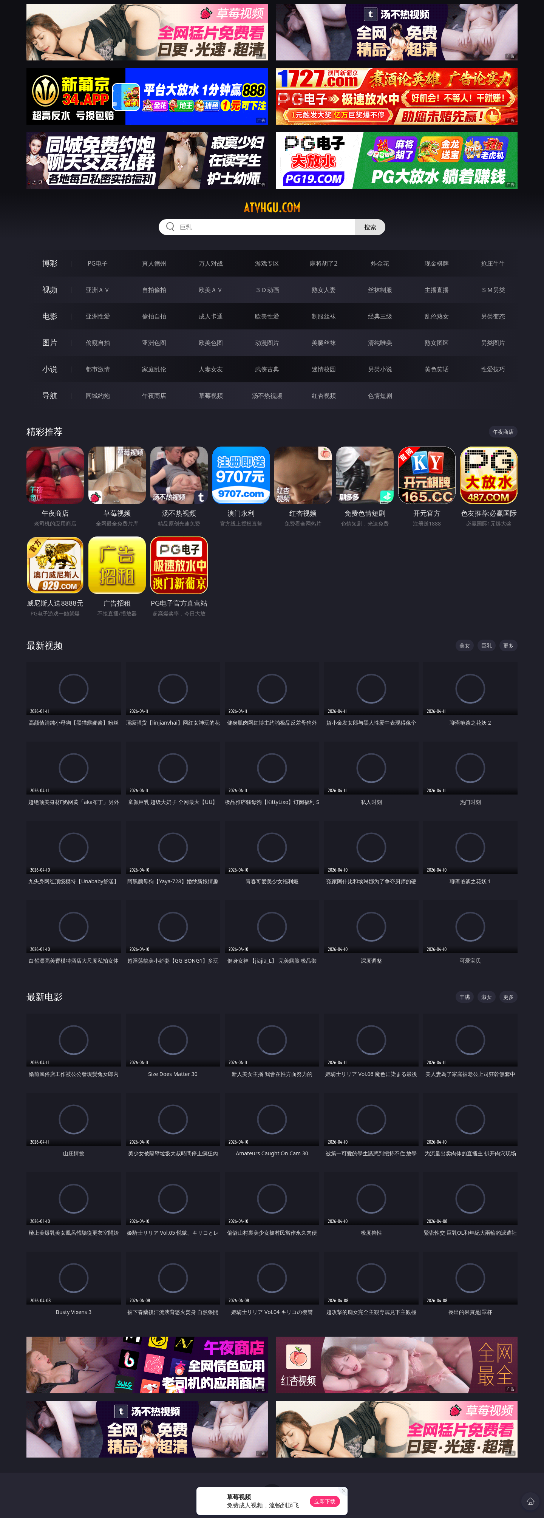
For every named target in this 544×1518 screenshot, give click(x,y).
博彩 (49, 263)
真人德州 (154, 263)
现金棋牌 (437, 263)
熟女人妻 (324, 290)
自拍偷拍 (154, 290)
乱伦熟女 (437, 316)
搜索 (370, 227)
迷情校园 (324, 369)
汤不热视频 (267, 395)
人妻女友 (211, 369)
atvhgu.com (272, 207)
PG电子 (98, 263)
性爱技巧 (493, 369)
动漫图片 (267, 343)
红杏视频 (324, 395)
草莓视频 (211, 395)
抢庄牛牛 (493, 263)
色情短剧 (380, 395)
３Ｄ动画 (267, 290)
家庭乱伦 (154, 369)
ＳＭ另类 (493, 290)
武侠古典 (267, 369)
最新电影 (44, 996)
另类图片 (493, 343)
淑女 (486, 996)
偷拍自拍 (154, 316)
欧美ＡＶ (211, 290)
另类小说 (380, 369)
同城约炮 (98, 395)
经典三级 (380, 316)
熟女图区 (437, 343)
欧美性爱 (267, 316)
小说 (49, 369)
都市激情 (98, 369)
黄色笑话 (437, 369)
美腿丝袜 (324, 343)
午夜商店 (154, 395)
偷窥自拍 (98, 343)
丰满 (464, 996)
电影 (49, 316)
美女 (464, 645)
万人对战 (211, 263)
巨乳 (486, 645)
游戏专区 (267, 263)
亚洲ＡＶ (98, 290)
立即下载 (324, 1501)
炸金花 (380, 263)
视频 (49, 289)
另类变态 (493, 316)
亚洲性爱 (98, 316)
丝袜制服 (380, 290)
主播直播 (437, 290)
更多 (508, 645)
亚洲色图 (154, 343)
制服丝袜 (324, 316)
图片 (49, 342)
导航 (49, 395)
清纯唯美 (380, 343)
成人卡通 (211, 316)
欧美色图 (211, 343)
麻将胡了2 (323, 263)
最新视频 (44, 645)
